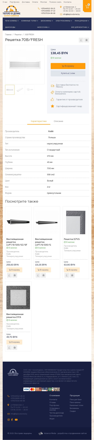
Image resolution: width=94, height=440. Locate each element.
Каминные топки (29, 21)
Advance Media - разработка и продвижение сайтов (63, 433)
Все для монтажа (80, 27)
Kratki (50, 131)
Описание (58, 121)
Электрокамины (64, 21)
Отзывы (52, 402)
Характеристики (39, 121)
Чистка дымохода (56, 413)
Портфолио (14, 2)
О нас (5, 2)
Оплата (35, 2)
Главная (8, 35)
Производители (56, 416)
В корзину (69, 66)
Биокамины (47, 21)
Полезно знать (55, 2)
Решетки (18, 35)
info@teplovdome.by (71, 14)
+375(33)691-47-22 (48, 11)
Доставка (26, 2)
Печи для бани (82, 21)
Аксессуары (43, 27)
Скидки (73, 411)
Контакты (67, 2)
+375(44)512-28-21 (48, 8)
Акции (51, 419)
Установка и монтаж (54, 409)
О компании (54, 396)
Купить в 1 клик (68, 73)
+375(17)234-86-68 (48, 13)
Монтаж (43, 2)
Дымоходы (10, 27)
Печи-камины (12, 21)
